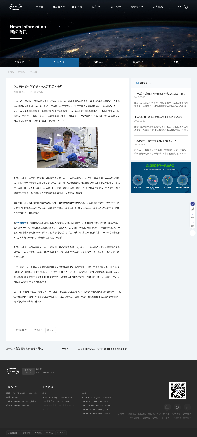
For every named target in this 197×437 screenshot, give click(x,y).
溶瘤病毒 (28, 432)
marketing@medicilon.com (60, 397)
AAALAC (66, 432)
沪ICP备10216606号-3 (181, 413)
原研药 (51, 330)
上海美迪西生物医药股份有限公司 (141, 413)
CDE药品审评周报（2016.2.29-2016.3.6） (112, 348)
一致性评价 (21, 222)
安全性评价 (14, 432)
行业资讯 (59, 62)
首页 (11, 72)
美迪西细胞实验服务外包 (29, 348)
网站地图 (165, 417)
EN (185, 7)
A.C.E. (177, 62)
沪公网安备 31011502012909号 (143, 417)
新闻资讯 (21, 72)
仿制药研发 (21, 330)
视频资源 (138, 62)
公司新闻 (20, 62)
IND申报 (53, 432)
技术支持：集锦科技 (182, 417)
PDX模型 (40, 432)
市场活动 (98, 62)
